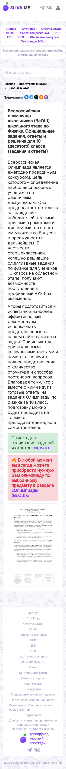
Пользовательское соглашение (33, 694)
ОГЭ (21, 37)
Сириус (10, 29)
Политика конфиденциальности (33, 700)
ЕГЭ (9, 37)
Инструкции (33, 689)
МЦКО (10, 33)
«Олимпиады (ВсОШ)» (24, 493)
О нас (33, 667)
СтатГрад (28, 29)
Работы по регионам (34, 33)
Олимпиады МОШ (33, 41)
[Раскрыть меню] (8, 17)
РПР (57, 33)
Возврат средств (33, 678)
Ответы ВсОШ (51, 29)
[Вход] (58, 8)
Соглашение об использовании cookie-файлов (31, 707)
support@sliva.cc (42, 729)
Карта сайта (33, 715)
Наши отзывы (33, 683)
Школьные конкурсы (44, 37)
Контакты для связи (33, 672)
